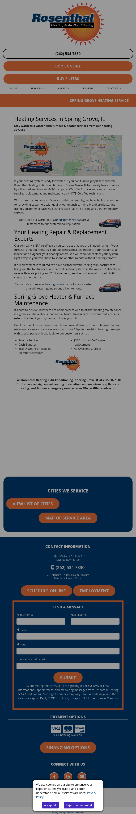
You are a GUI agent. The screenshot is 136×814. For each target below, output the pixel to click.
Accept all (50, 805)
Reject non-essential (79, 805)
